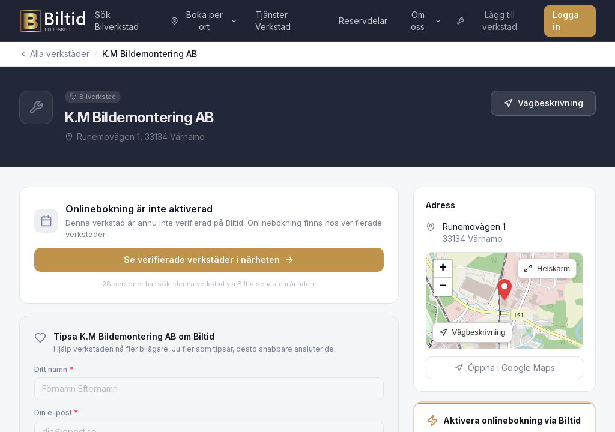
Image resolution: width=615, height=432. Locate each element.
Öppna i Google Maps (505, 367)
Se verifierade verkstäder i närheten (209, 259)
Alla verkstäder (54, 54)
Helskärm (547, 268)
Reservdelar (363, 21)
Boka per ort (204, 21)
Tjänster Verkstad (273, 21)
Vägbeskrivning (543, 103)
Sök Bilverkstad (117, 21)
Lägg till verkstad (487, 21)
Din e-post (56, 412)
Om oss (426, 21)
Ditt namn (53, 369)
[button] (504, 290)
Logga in (566, 21)
